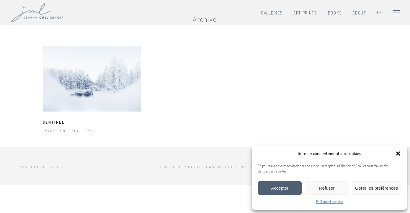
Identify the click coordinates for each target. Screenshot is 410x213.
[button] (398, 153)
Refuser (327, 188)
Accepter (279, 188)
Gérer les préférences (376, 188)
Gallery (83, 131)
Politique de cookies (329, 201)
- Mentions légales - (40, 166)
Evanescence (57, 131)
